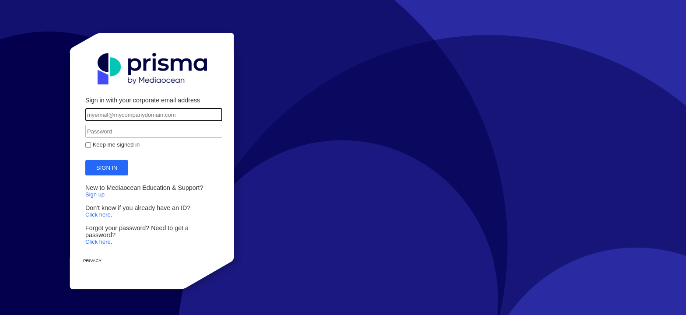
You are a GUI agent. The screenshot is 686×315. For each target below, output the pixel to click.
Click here (98, 214)
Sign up (95, 194)
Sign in (106, 167)
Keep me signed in (116, 144)
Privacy (92, 260)
